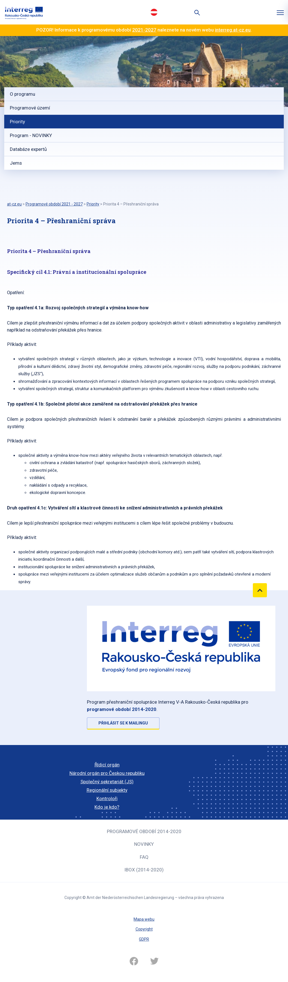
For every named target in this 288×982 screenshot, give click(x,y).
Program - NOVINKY (31, 135)
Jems (16, 163)
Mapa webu (144, 919)
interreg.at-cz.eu (233, 30)
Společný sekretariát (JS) (107, 781)
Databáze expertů (28, 149)
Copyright (144, 929)
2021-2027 (144, 30)
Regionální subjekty (107, 790)
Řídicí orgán (107, 765)
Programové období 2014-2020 (144, 831)
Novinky (144, 844)
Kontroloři (107, 798)
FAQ (144, 857)
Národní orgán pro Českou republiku (107, 773)
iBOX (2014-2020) (144, 870)
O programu (22, 94)
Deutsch (154, 12)
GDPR (144, 939)
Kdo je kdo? (106, 807)
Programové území (30, 108)
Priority (17, 121)
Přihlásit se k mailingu (123, 723)
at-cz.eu (14, 204)
